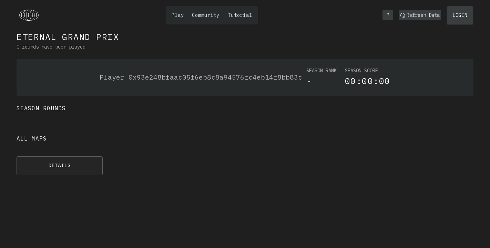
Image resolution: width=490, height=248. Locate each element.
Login (460, 15)
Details (60, 166)
